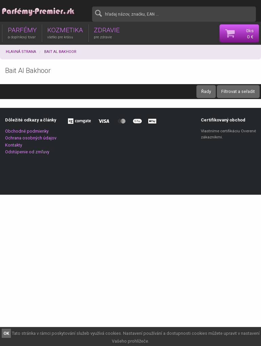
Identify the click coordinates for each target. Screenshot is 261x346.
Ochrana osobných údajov (30, 137)
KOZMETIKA (65, 32)
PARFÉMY (22, 32)
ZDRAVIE (107, 32)
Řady (206, 91)
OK (6, 333)
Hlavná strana (21, 52)
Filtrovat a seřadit (238, 91)
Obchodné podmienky (27, 131)
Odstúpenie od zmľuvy (27, 151)
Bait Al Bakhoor (60, 52)
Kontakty (13, 145)
